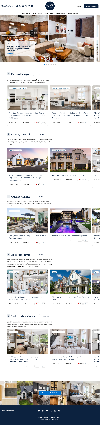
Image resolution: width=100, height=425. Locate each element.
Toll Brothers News (73, 13)
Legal (58, 417)
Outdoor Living (49, 13)
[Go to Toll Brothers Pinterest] (32, 6)
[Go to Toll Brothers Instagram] (20, 6)
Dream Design (26, 13)
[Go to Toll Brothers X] (26, 6)
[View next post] (96, 38)
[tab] (44, 64)
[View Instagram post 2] (29, 393)
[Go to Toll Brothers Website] (7, 6)
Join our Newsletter (91, 6)
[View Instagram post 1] (12, 393)
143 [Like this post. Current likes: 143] (80, 240)
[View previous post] (3, 38)
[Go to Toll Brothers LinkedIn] (29, 6)
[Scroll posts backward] (8, 97)
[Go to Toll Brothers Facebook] (17, 6)
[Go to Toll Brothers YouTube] (23, 6)
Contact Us (46, 417)
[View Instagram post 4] (62, 393)
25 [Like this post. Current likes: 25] (80, 179)
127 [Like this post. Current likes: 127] (37, 242)
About (40, 417)
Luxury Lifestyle (37, 13)
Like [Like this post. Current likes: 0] (37, 122)
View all (40, 74)
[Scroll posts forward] (98, 97)
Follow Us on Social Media (50, 393)
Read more (10, 53)
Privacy (53, 417)
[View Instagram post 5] (79, 393)
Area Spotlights (60, 13)
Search (79, 6)
